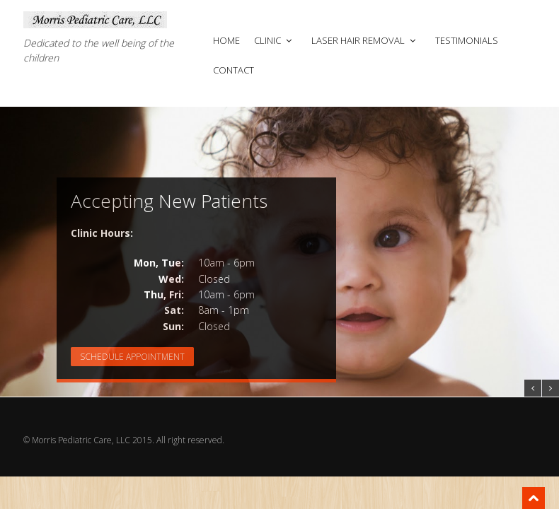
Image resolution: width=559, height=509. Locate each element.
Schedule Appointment (132, 357)
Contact (233, 70)
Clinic (274, 40)
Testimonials (466, 40)
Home (226, 40)
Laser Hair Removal (364, 40)
